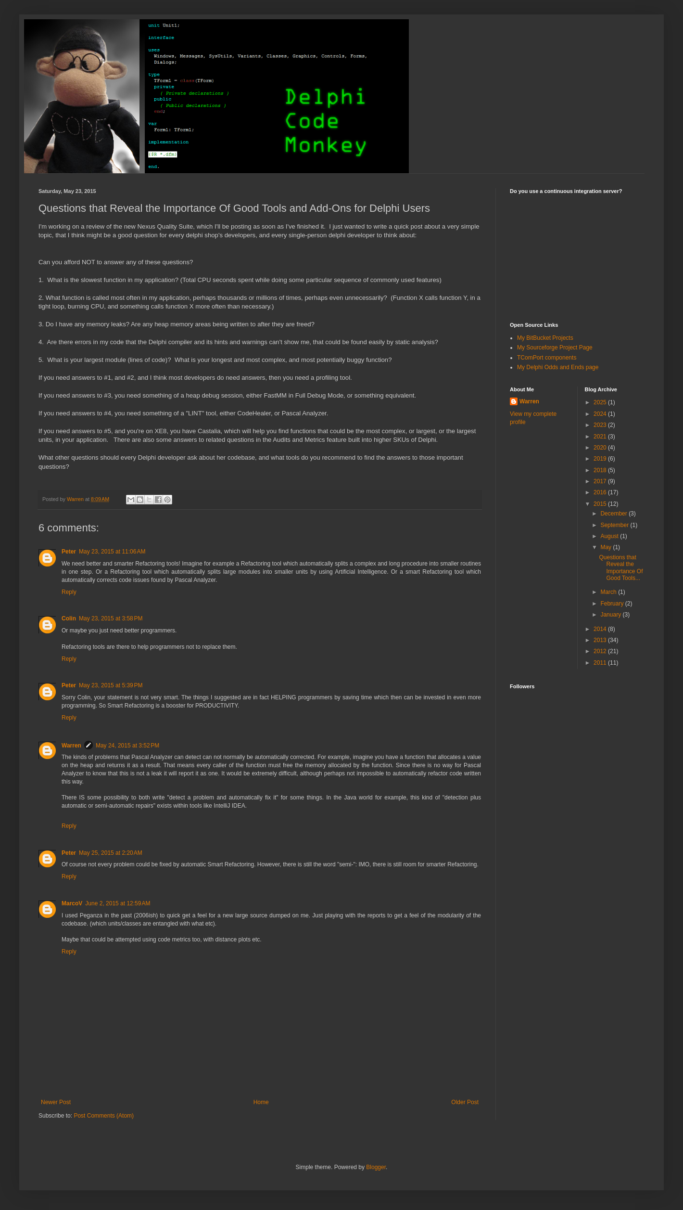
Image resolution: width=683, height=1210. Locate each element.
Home (261, 1102)
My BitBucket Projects (545, 338)
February (612, 603)
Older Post (465, 1102)
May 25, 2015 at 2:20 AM (110, 853)
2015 (601, 504)
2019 (601, 458)
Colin (69, 618)
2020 (601, 447)
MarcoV (72, 903)
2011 (601, 662)
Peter (69, 551)
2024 (601, 414)
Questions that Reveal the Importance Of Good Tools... (621, 567)
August (610, 536)
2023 (601, 425)
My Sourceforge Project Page (555, 347)
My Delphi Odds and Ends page (557, 367)
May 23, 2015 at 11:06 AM (112, 551)
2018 (601, 470)
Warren (71, 745)
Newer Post (56, 1102)
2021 (601, 436)
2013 (601, 640)
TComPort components (546, 357)
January (611, 614)
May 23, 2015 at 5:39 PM (110, 685)
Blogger (376, 1167)
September (615, 525)
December (614, 513)
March (609, 592)
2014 (601, 629)
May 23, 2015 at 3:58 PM (110, 618)
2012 (601, 651)
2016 (601, 492)
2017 (601, 481)
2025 (601, 402)
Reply (69, 592)
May (606, 547)
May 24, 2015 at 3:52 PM (127, 745)
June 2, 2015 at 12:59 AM (117, 903)
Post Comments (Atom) (104, 1115)
